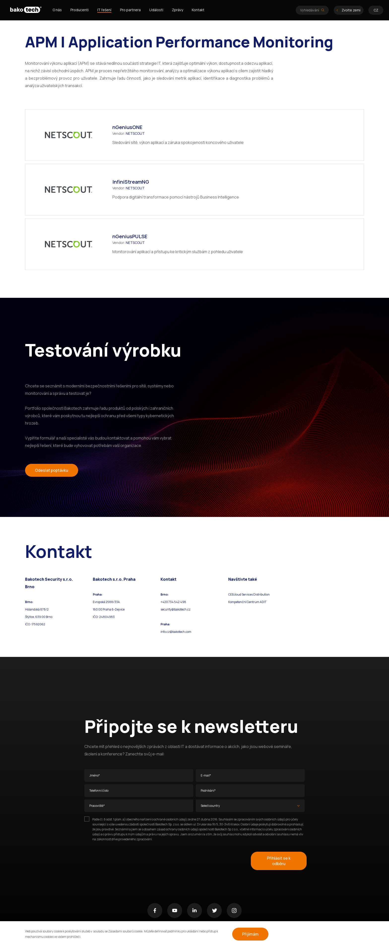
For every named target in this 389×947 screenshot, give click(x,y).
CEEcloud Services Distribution (249, 594)
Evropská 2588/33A (106, 602)
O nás (57, 9)
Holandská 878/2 (37, 609)
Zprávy (177, 9)
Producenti (79, 9)
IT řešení (104, 9)
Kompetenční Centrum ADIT (247, 602)
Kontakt (198, 9)
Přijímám (250, 934)
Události (156, 9)
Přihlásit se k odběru (279, 860)
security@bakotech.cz (176, 609)
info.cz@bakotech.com (176, 632)
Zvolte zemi (348, 10)
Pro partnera (130, 9)
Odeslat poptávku (51, 470)
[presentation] (122, 861)
